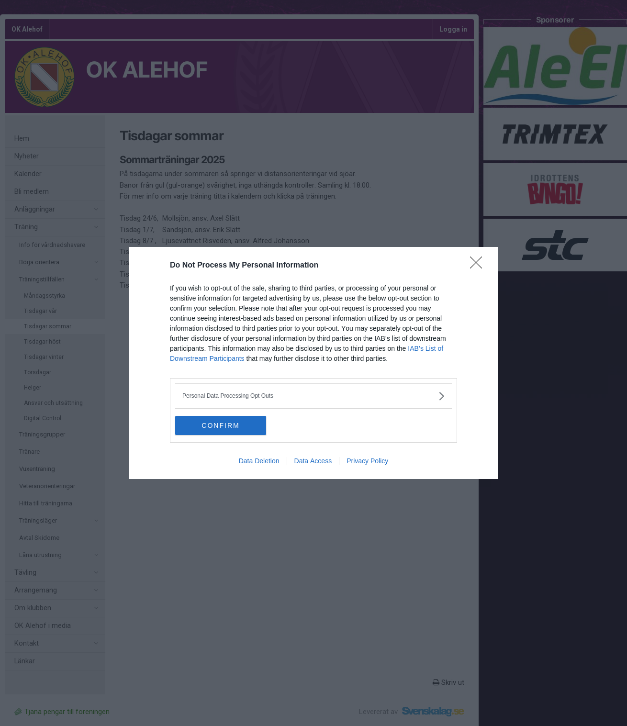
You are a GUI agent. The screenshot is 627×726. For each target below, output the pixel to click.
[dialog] (313, 363)
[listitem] (313, 396)
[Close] (479, 266)
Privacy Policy (367, 461)
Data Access (313, 461)
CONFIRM (220, 425)
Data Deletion (259, 461)
